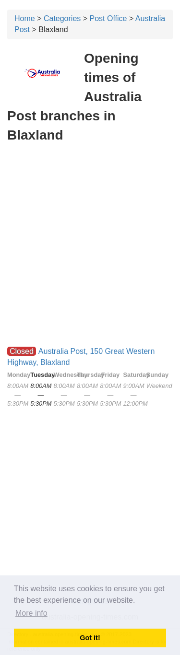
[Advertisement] (90, 201)
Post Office (108, 18)
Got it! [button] (90, 638)
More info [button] (31, 613)
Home (24, 18)
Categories (62, 18)
